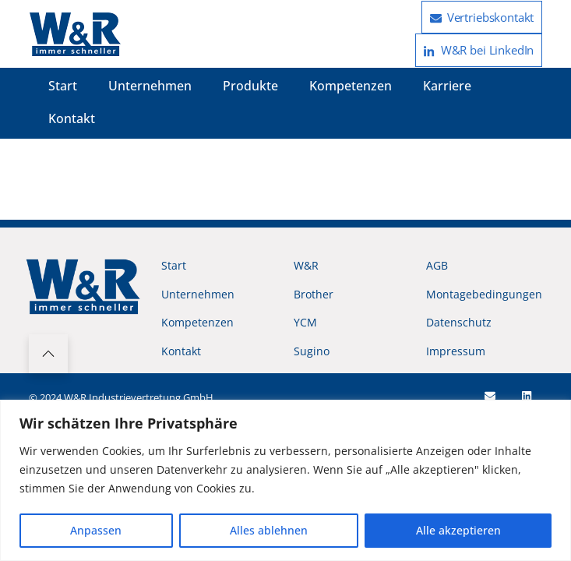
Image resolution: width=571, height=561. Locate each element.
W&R (306, 265)
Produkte (250, 85)
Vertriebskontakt (482, 17)
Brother (313, 294)
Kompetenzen (350, 85)
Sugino (312, 351)
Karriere (447, 85)
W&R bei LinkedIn (479, 50)
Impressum (455, 351)
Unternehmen (150, 85)
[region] (285, 480)
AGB (437, 265)
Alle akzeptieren (458, 530)
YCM (305, 322)
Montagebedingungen (484, 294)
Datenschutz (459, 322)
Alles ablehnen (269, 530)
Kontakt (71, 118)
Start (62, 85)
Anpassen (96, 530)
